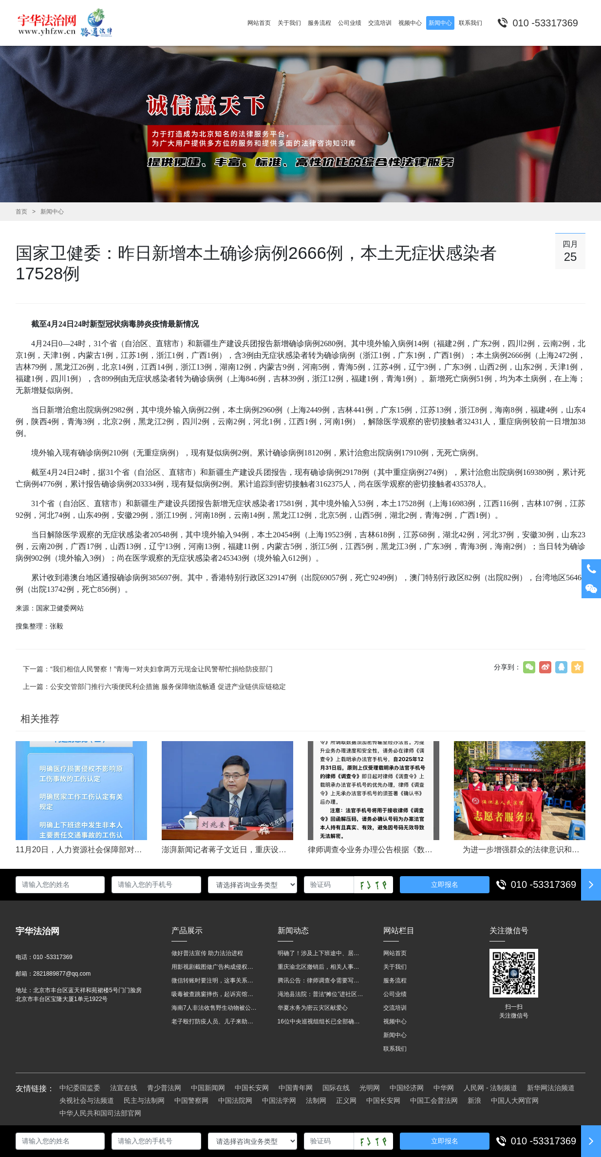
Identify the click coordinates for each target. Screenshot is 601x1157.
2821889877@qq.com (62, 973)
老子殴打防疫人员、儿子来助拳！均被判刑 (214, 1021)
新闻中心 (52, 211)
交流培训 (395, 1007)
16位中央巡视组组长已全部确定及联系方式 (321, 1021)
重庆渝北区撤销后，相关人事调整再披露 (321, 966)
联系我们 (395, 1048)
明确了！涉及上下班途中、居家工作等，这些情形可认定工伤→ (321, 953)
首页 (21, 211)
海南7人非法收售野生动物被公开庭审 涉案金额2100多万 (214, 1007)
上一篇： (154, 686)
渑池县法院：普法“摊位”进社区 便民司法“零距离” (321, 994)
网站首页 (395, 953)
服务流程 (395, 980)
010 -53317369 (544, 884)
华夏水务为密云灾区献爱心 (313, 1007)
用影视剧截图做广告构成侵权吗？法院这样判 (214, 966)
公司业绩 (395, 994)
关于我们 (395, 966)
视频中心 (395, 1021)
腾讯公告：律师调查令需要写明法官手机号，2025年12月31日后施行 (321, 980)
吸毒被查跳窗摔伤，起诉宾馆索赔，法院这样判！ (214, 994)
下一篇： (148, 669)
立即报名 (444, 884)
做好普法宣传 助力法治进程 (207, 953)
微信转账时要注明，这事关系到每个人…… (214, 980)
